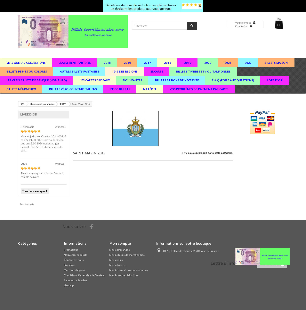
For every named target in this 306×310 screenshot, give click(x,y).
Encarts (156, 71)
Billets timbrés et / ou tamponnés (203, 71)
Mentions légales (74, 270)
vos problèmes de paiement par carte (199, 89)
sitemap (69, 285)
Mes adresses (117, 265)
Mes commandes (119, 249)
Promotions (71, 249)
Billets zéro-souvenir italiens (73, 89)
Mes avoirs (116, 260)
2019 (187, 63)
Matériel (150, 89)
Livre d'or (274, 80)
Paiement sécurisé (75, 280)
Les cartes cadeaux (95, 80)
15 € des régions (124, 71)
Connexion (241, 26)
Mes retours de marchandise (127, 254)
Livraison (69, 265)
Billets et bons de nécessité (177, 80)
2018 (167, 63)
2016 (127, 63)
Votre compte (243, 22)
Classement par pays (75, 63)
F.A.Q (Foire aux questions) (233, 80)
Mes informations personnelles (128, 270)
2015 (107, 63)
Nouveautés (132, 80)
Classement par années (41, 103)
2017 (147, 63)
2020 (207, 63)
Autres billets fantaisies (79, 71)
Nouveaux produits (75, 254)
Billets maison (276, 63)
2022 (248, 63)
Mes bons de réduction (123, 275)
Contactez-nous (74, 260)
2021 (227, 63)
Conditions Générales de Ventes (84, 275)
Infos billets (120, 89)
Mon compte (120, 243)
